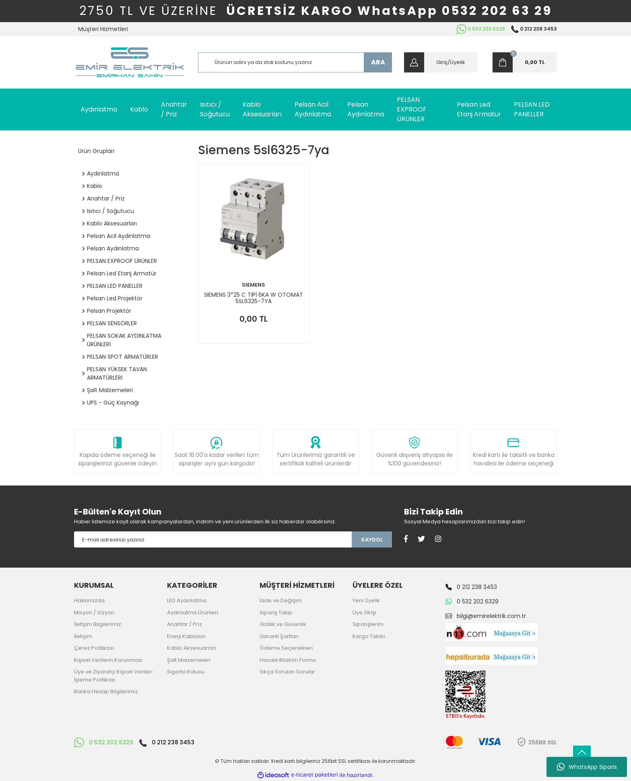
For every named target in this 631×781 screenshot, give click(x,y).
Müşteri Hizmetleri (103, 29)
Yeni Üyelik (366, 600)
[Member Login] (440, 62)
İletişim (83, 636)
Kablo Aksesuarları (191, 648)
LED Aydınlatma (186, 600)
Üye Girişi (364, 612)
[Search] (295, 62)
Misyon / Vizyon (94, 612)
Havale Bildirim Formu (288, 660)
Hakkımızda (89, 600)
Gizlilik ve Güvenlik (283, 624)
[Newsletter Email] (213, 539)
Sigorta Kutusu (185, 672)
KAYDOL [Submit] (372, 539)
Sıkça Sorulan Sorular (287, 672)
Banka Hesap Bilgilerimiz (106, 691)
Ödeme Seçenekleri (286, 648)
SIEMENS (253, 285)
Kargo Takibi (369, 636)
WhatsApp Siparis (587, 766)
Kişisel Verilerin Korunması (108, 660)
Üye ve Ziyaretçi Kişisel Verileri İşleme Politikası (113, 676)
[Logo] (130, 62)
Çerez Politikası (94, 648)
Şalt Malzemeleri (188, 660)
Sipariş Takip (276, 612)
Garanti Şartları (279, 636)
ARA (378, 62)
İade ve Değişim (281, 600)
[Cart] (525, 62)
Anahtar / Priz (184, 624)
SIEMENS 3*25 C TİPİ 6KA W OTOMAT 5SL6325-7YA (253, 297)
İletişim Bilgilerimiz (97, 624)
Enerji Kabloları (186, 636)
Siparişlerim (368, 624)
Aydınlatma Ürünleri (192, 612)
